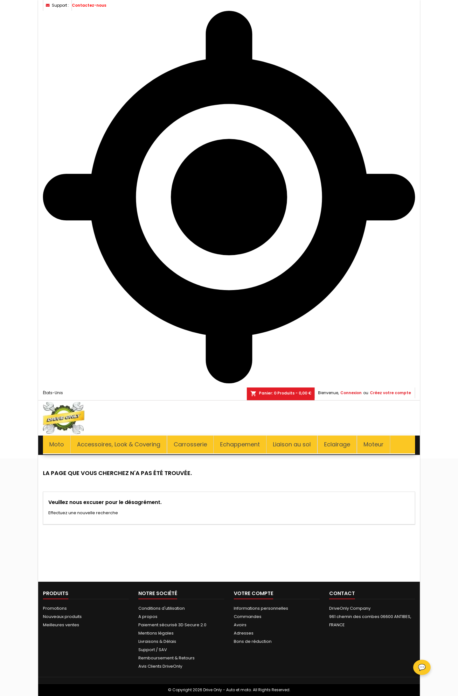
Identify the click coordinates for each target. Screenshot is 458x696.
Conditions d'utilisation (161, 608)
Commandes (247, 617)
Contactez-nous (89, 5)
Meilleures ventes (61, 625)
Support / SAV (152, 650)
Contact (342, 593)
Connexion (351, 392)
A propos (147, 617)
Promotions (55, 608)
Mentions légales (156, 633)
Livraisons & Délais (157, 641)
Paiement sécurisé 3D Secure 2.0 (172, 625)
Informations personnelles (261, 608)
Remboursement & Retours (166, 658)
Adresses (243, 633)
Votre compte (253, 593)
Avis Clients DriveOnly (160, 666)
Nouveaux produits (62, 617)
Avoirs (240, 625)
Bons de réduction (253, 641)
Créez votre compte (390, 392)
